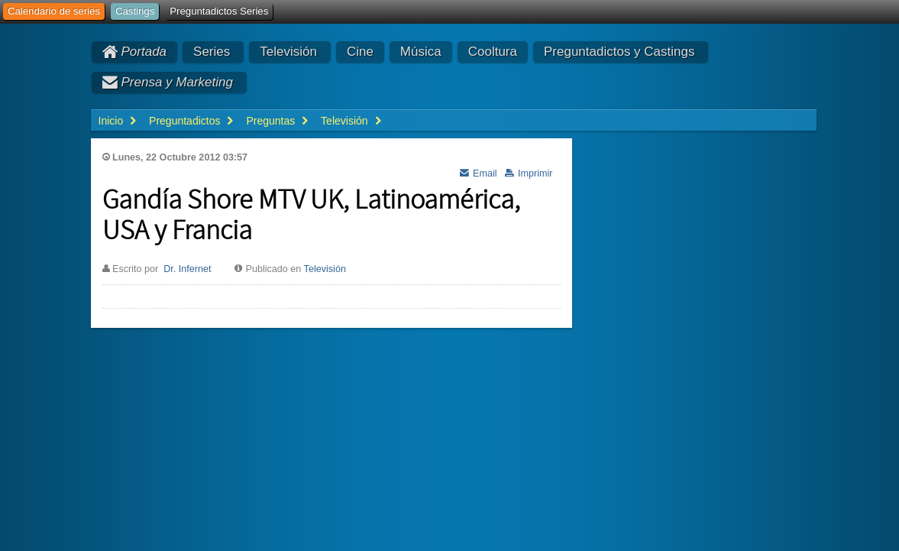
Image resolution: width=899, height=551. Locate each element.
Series (211, 51)
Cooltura (492, 51)
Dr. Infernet (187, 269)
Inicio (111, 121)
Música (420, 51)
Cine (360, 51)
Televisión (288, 51)
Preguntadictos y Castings (619, 51)
